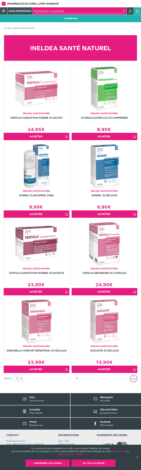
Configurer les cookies (48, 463)
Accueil (7, 28)
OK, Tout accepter (93, 463)
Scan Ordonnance (20, 11)
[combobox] (78, 11)
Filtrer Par (70, 18)
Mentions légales (66, 444)
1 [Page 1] (77, 378)
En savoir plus (119, 451)
